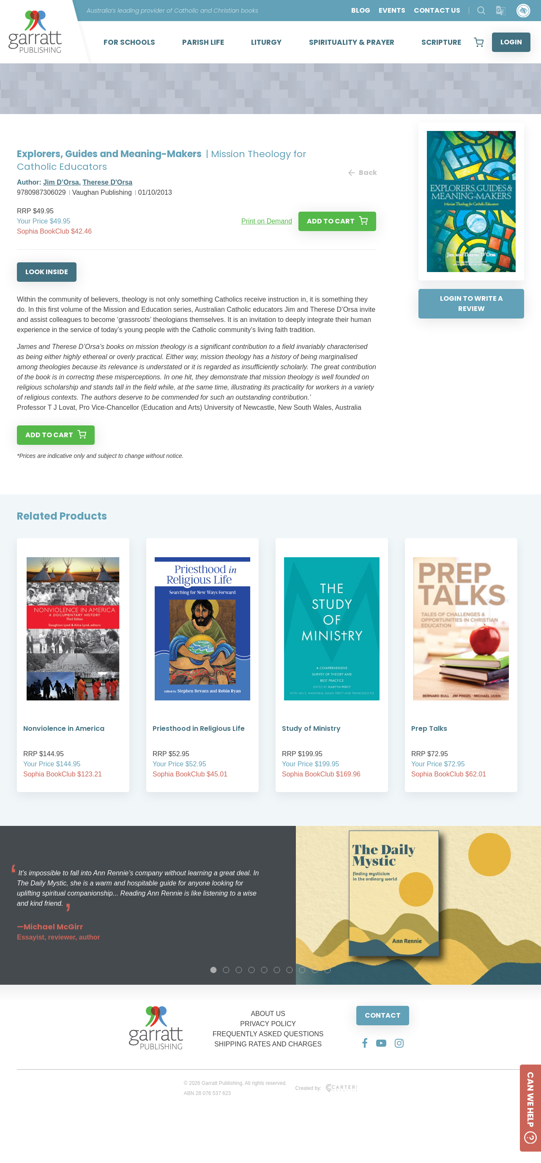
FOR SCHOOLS (129, 42)
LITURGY (266, 42)
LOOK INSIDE (46, 272)
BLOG (360, 10)
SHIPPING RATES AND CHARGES (268, 1044)
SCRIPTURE (441, 42)
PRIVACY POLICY (268, 1023)
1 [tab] (213, 970)
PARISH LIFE (203, 42)
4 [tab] (251, 970)
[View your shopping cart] (479, 42)
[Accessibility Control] (523, 11)
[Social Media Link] (365, 1043)
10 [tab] (327, 970)
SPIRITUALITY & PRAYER (351, 42)
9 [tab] (315, 970)
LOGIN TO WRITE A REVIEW (471, 303)
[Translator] (501, 10)
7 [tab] (289, 970)
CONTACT (383, 1015)
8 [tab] (302, 970)
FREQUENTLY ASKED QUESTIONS (268, 1034)
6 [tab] (277, 970)
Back (362, 172)
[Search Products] (481, 10)
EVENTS (392, 10)
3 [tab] (239, 970)
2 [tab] (226, 970)
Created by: (326, 1088)
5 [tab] (264, 970)
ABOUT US (268, 1013)
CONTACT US (437, 10)
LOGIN (511, 42)
